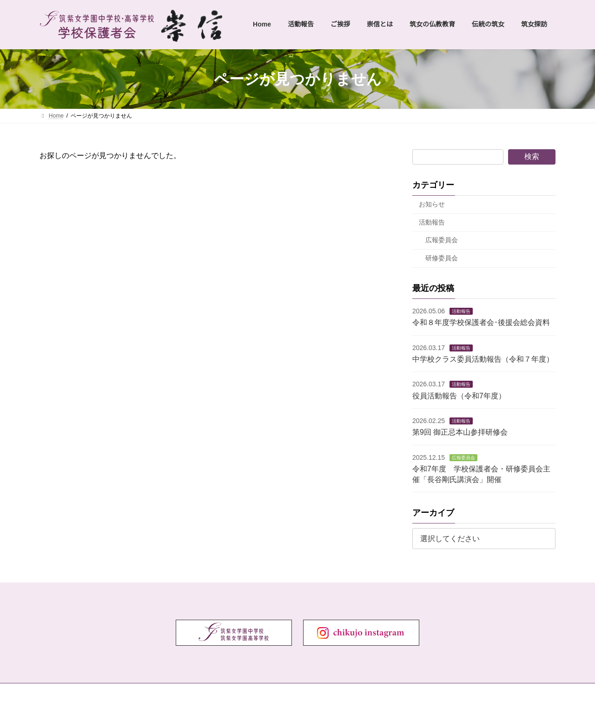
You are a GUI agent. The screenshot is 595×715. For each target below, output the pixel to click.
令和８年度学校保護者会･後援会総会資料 (481, 322)
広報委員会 (441, 240)
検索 (531, 156)
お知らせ (432, 204)
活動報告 (432, 222)
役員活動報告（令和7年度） (459, 396)
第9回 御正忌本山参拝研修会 (460, 432)
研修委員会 (441, 258)
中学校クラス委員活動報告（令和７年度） (483, 359)
